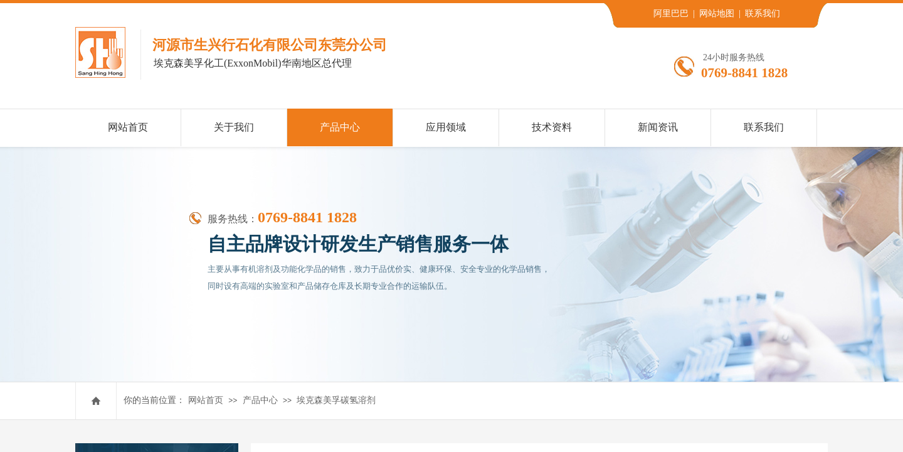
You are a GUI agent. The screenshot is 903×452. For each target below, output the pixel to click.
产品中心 (260, 400)
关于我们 (234, 127)
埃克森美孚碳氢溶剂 (336, 400)
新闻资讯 (658, 127)
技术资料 (552, 127)
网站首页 (205, 400)
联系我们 (764, 127)
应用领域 (446, 127)
